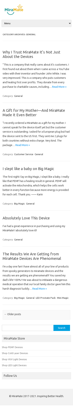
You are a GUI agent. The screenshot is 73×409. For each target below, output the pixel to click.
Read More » (59, 86)
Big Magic (19, 203)
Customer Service (23, 154)
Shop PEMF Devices (12, 347)
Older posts (12, 314)
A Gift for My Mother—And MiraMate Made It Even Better (34, 112)
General (18, 96)
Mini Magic (63, 298)
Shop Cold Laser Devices (15, 353)
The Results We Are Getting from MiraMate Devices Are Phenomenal (32, 256)
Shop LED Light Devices (14, 365)
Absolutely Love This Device (26, 218)
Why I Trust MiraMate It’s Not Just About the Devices (31, 54)
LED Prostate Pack (46, 298)
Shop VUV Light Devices (14, 359)
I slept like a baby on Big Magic (28, 169)
